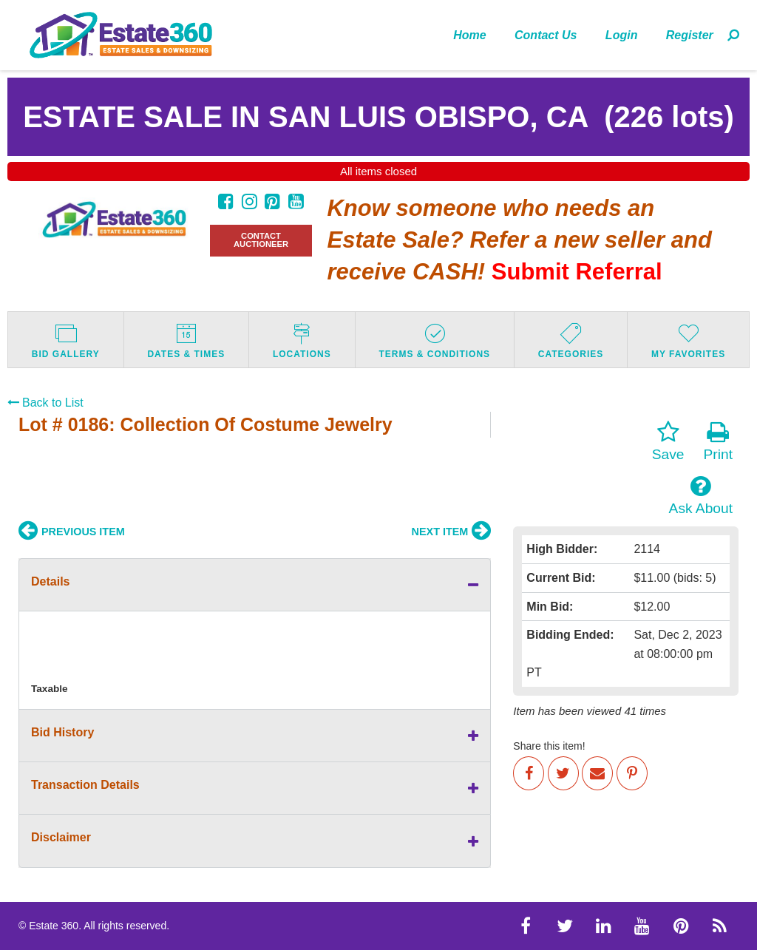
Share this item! (549, 746)
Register (689, 35)
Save (668, 441)
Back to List (45, 402)
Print (718, 441)
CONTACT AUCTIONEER (261, 239)
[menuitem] (469, 35)
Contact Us (546, 35)
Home (469, 35)
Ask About (701, 495)
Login (621, 35)
